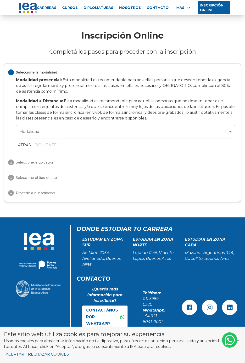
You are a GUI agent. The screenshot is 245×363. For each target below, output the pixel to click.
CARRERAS (46, 8)
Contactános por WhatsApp (105, 317)
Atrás (24, 145)
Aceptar (15, 354)
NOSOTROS (130, 8)
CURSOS (70, 8)
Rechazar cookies (48, 354)
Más (183, 7)
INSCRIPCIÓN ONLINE (211, 7)
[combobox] (125, 131)
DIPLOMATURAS (98, 8)
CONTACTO (158, 8)
